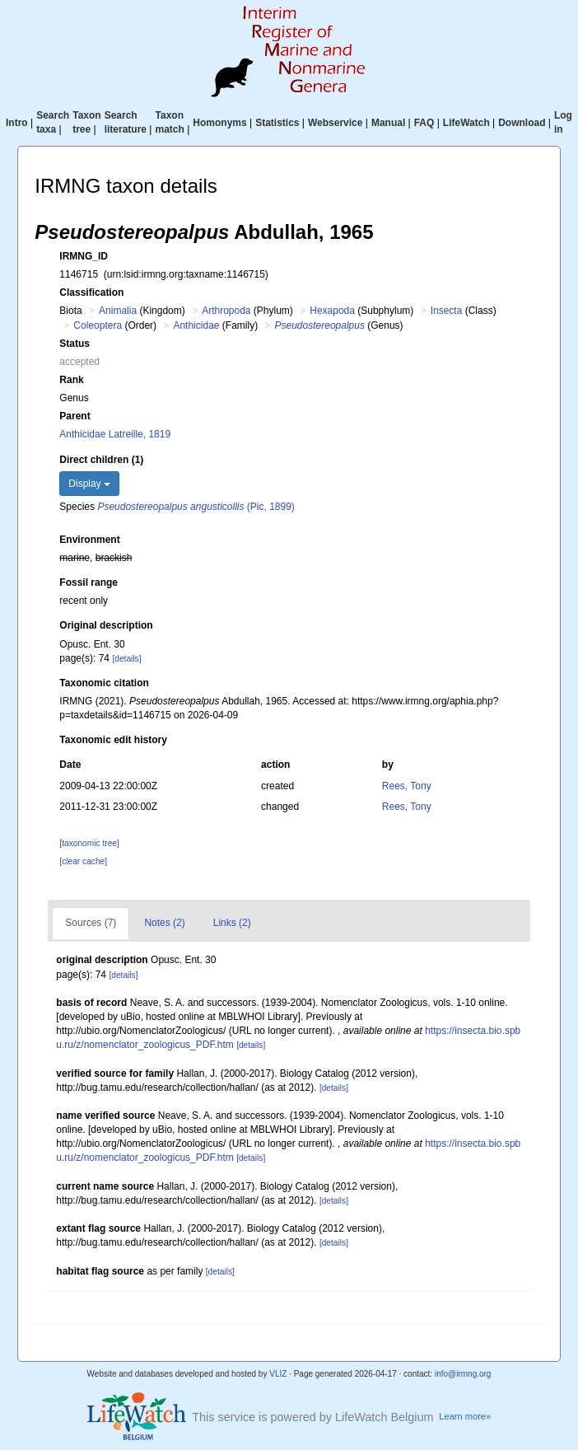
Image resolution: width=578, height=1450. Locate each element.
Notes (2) (164, 922)
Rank (71, 380)
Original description (105, 625)
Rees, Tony (406, 786)
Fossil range (88, 582)
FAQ (424, 123)
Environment (89, 539)
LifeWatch (466, 123)
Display (89, 483)
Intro (17, 123)
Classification (91, 292)
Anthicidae (196, 325)
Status (74, 343)
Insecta (447, 310)
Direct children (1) (101, 459)
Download (521, 123)
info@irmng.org (463, 1373)
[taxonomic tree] (89, 843)
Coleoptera (97, 325)
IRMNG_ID (83, 256)
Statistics (277, 123)
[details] (126, 658)
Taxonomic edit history (112, 740)
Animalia (118, 310)
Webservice (335, 123)
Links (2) (232, 922)
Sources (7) (90, 922)
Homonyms (219, 123)
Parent (74, 416)
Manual (388, 123)
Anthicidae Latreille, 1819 (114, 434)
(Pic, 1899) (195, 506)
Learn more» (465, 1416)
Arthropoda (226, 310)
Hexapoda (332, 310)
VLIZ (278, 1373)
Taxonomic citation (103, 683)
